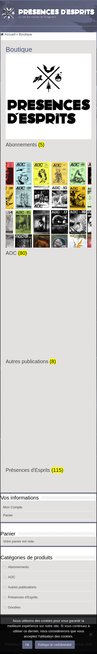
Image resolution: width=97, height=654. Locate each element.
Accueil (10, 34)
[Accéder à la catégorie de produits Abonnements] (48, 101)
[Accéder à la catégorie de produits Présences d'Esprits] (48, 426)
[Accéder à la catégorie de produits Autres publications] (48, 317)
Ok (27, 644)
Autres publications (22, 587)
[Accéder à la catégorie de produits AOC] (48, 209)
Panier (8, 515)
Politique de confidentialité (55, 644)
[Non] (90, 634)
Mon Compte (12, 507)
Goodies (14, 607)
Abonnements (18, 567)
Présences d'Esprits (23, 597)
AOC (11, 577)
